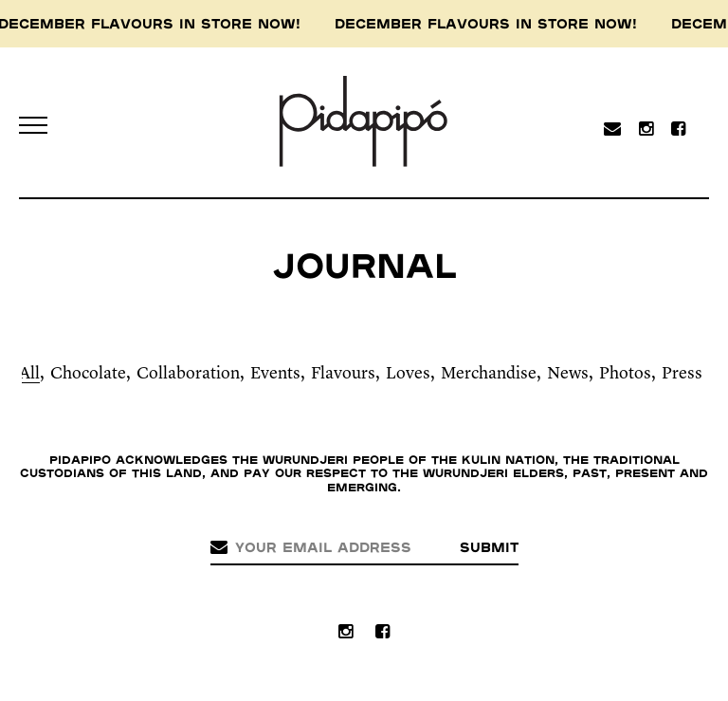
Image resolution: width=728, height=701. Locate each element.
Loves (408, 373)
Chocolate (88, 373)
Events (275, 373)
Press (682, 373)
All (29, 373)
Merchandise (489, 373)
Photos (625, 373)
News (568, 373)
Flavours (343, 373)
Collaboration (188, 373)
